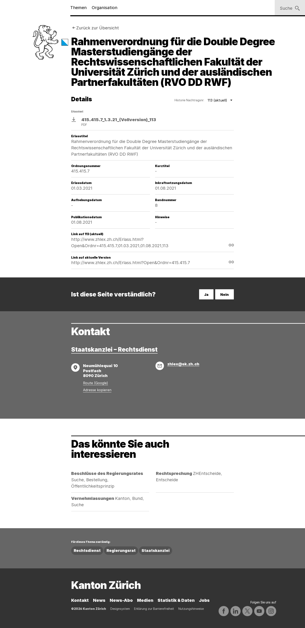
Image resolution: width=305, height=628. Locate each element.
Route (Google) (95, 383)
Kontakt (80, 600)
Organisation (104, 7)
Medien (145, 600)
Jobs (204, 600)
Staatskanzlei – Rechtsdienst (114, 349)
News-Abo (121, 600)
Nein (224, 294)
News (99, 600)
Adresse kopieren (97, 390)
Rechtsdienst (87, 550)
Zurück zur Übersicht (97, 27)
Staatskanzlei (155, 550)
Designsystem (120, 608)
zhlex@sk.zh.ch (183, 364)
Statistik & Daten (176, 600)
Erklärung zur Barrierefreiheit (154, 608)
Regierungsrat (121, 550)
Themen (78, 7)
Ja (206, 294)
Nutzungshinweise (191, 608)
